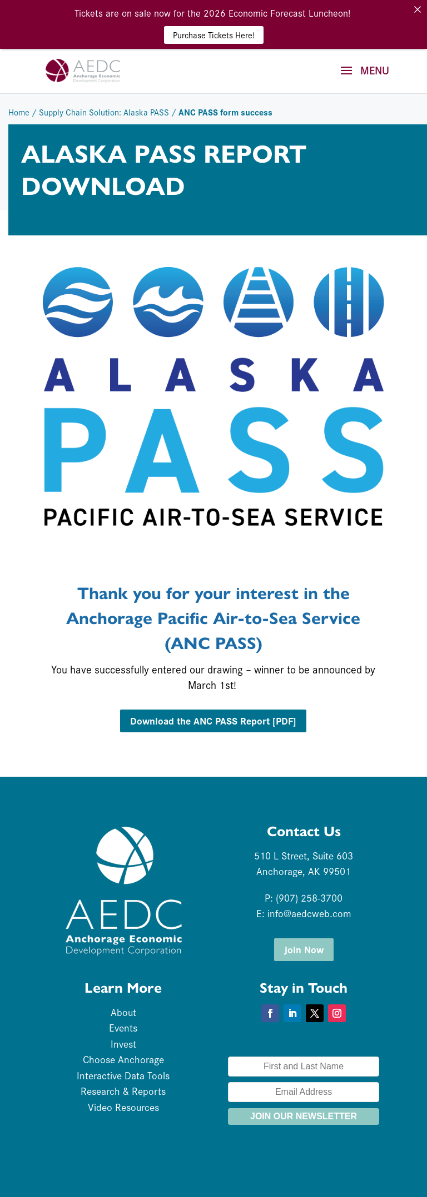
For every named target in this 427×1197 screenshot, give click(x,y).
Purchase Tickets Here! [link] (214, 35)
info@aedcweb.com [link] (309, 913)
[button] (360, 77)
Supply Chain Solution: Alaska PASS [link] (104, 112)
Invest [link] (123, 1043)
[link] (83, 69)
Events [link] (123, 1027)
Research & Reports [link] (123, 1091)
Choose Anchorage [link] (123, 1059)
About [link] (123, 1012)
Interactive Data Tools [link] (123, 1075)
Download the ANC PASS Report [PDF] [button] (213, 720)
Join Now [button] (304, 949)
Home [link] (18, 112)
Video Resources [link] (123, 1107)
